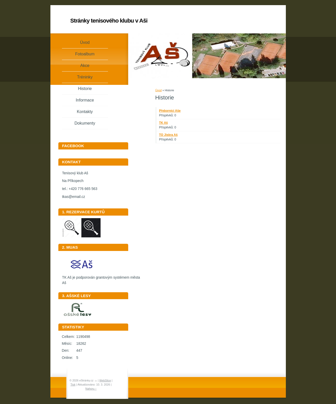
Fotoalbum (85, 54)
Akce (85, 65)
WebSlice (105, 380)
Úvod (158, 90)
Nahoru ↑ (91, 388)
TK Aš (163, 123)
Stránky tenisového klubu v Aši (108, 20)
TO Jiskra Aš (168, 135)
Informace (85, 100)
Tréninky (85, 77)
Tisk (72, 384)
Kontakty (85, 111)
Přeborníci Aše (170, 111)
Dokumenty (84, 123)
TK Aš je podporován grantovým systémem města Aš (101, 278)
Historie (85, 88)
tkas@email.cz (73, 197)
